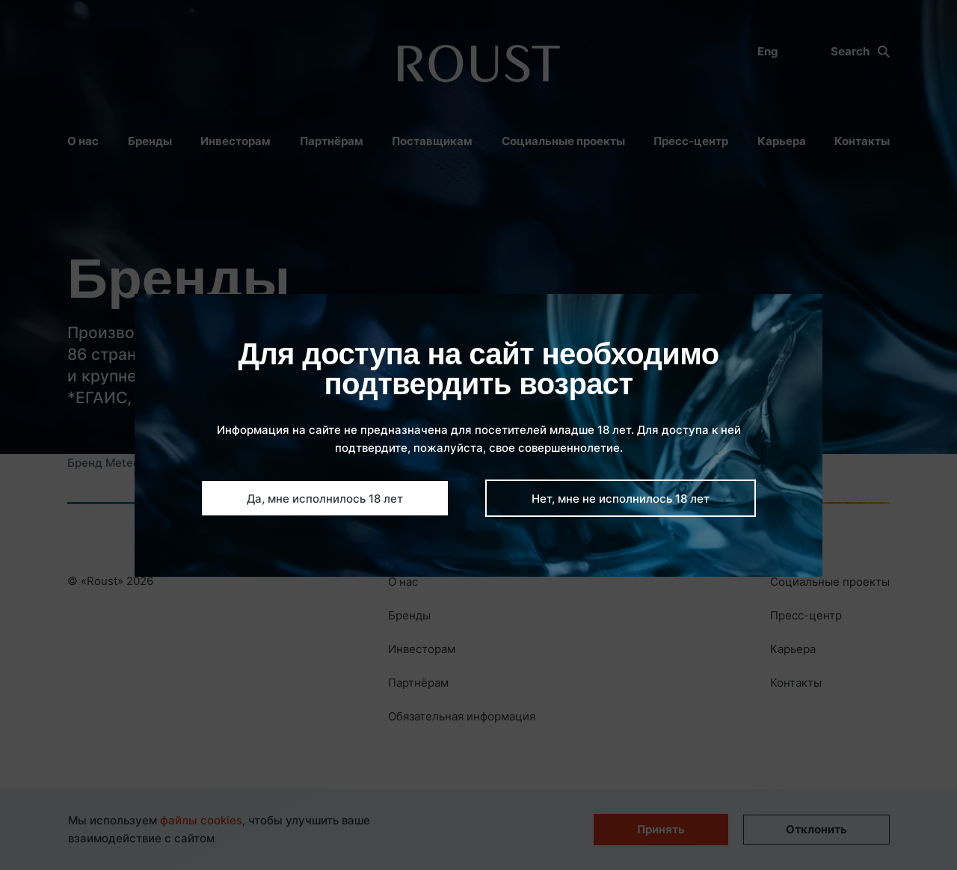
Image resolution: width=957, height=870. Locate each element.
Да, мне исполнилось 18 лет (325, 498)
